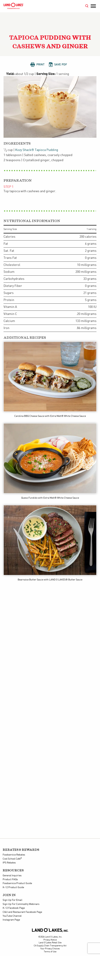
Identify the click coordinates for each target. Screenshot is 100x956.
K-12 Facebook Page (14, 908)
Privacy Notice (50, 940)
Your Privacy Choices (50, 949)
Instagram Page (11, 920)
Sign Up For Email (12, 900)
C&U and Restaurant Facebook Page (22, 912)
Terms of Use (50, 952)
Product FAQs (10, 879)
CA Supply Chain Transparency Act (50, 946)
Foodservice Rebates (14, 855)
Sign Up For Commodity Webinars (21, 904)
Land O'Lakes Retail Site (50, 943)
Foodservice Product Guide (17, 883)
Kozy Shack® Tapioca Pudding (36, 150)
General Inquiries (12, 875)
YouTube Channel (12, 916)
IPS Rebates (9, 862)
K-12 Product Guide (13, 887)
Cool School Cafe (12, 859)
